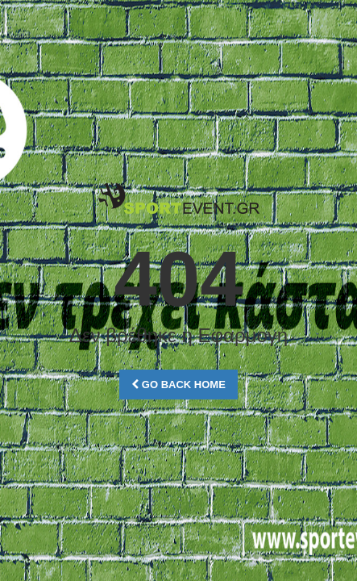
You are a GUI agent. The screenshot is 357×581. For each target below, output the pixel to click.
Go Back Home (178, 384)
